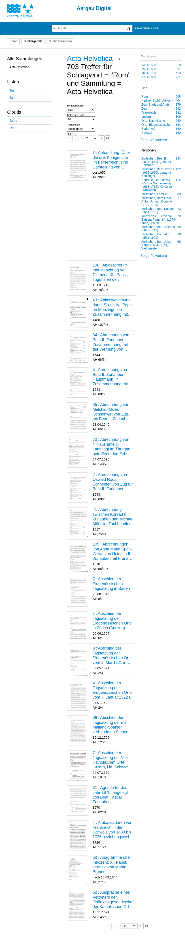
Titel (12, 90)
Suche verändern (60, 41)
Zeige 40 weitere (153, 140)
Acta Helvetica (19, 67)
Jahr (12, 97)
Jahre (13, 120)
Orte (12, 128)
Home (13, 41)
